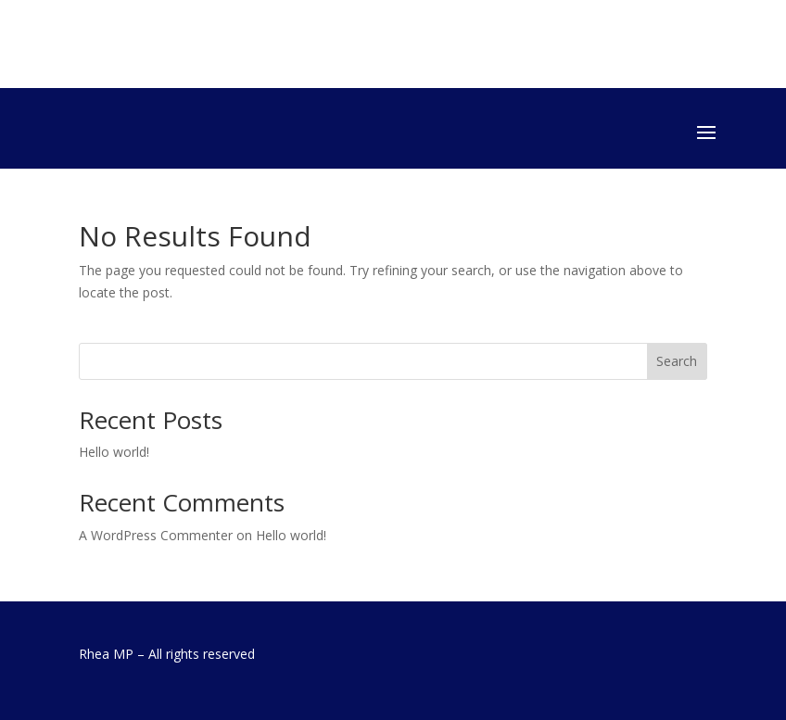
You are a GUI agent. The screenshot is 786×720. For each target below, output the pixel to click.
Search (676, 361)
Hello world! (114, 452)
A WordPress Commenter (156, 535)
